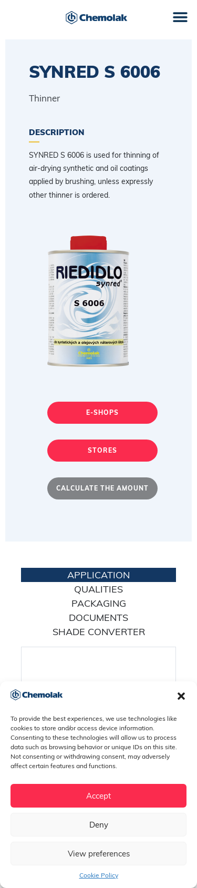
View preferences (99, 854)
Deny (98, 825)
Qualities (98, 589)
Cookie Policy (98, 875)
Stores (102, 450)
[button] (181, 696)
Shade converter (99, 632)
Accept (98, 796)
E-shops (102, 412)
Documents (98, 617)
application (98, 575)
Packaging (98, 603)
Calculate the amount (102, 488)
